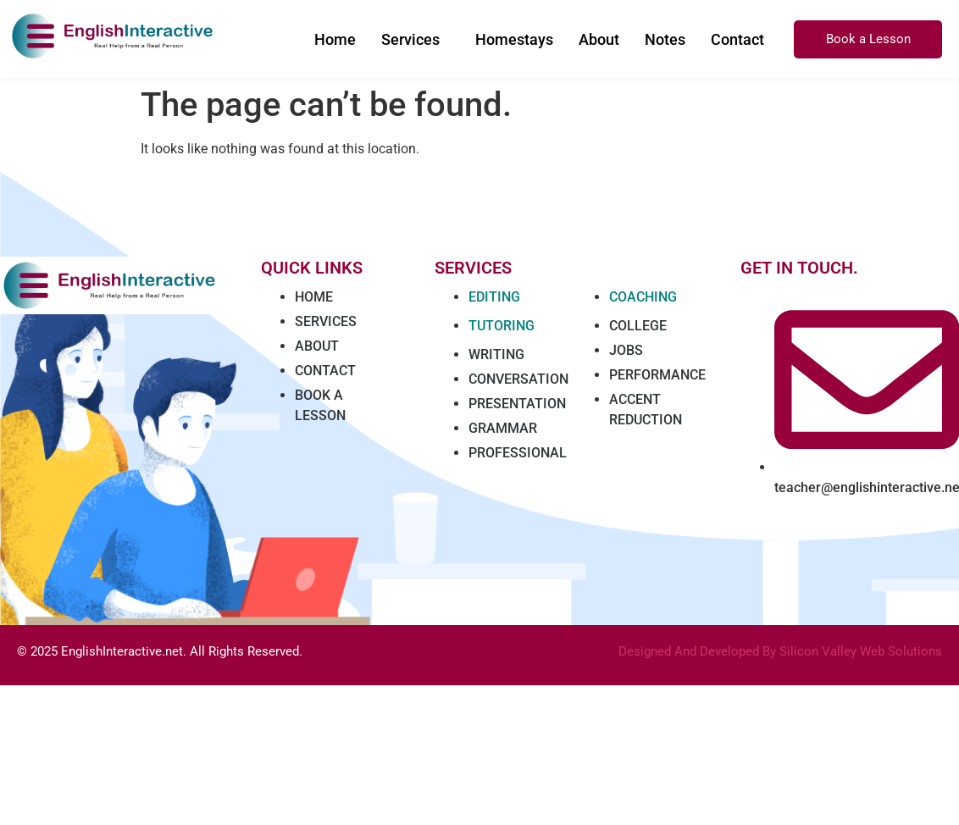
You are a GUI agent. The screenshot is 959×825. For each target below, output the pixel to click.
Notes (665, 39)
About (599, 39)
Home (335, 39)
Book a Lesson (868, 39)
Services (410, 39)
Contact (737, 39)
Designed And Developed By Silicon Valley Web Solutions (780, 651)
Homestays (514, 39)
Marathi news (458, 664)
